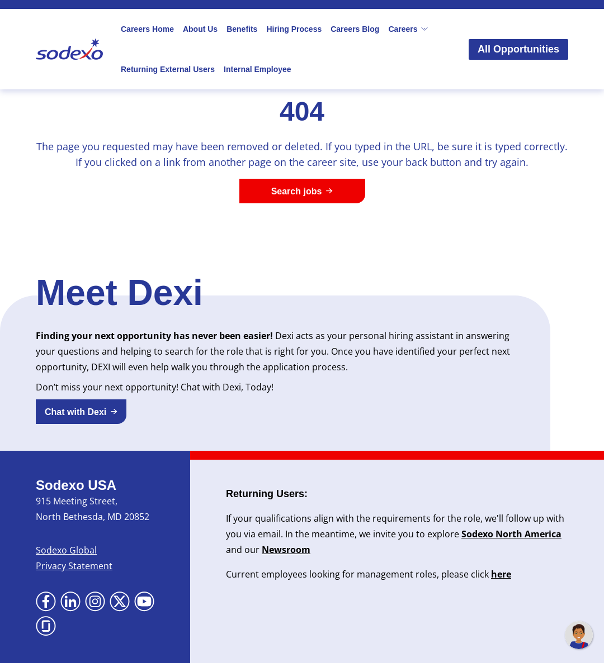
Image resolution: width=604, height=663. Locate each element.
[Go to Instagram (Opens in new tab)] (95, 602)
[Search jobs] (302, 191)
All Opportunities (518, 49)
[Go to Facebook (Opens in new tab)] (46, 602)
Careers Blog (355, 29)
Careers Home (147, 29)
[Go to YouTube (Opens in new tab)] (144, 602)
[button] (81, 411)
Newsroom (286, 549)
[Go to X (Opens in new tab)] (120, 602)
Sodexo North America (511, 534)
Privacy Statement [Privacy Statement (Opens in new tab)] (74, 566)
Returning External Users (168, 69)
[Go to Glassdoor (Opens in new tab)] (46, 626)
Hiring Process (294, 29)
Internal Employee (257, 69)
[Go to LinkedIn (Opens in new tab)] (70, 602)
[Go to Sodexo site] (69, 49)
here (501, 574)
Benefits (241, 29)
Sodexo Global (66, 550)
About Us (200, 29)
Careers (408, 29)
